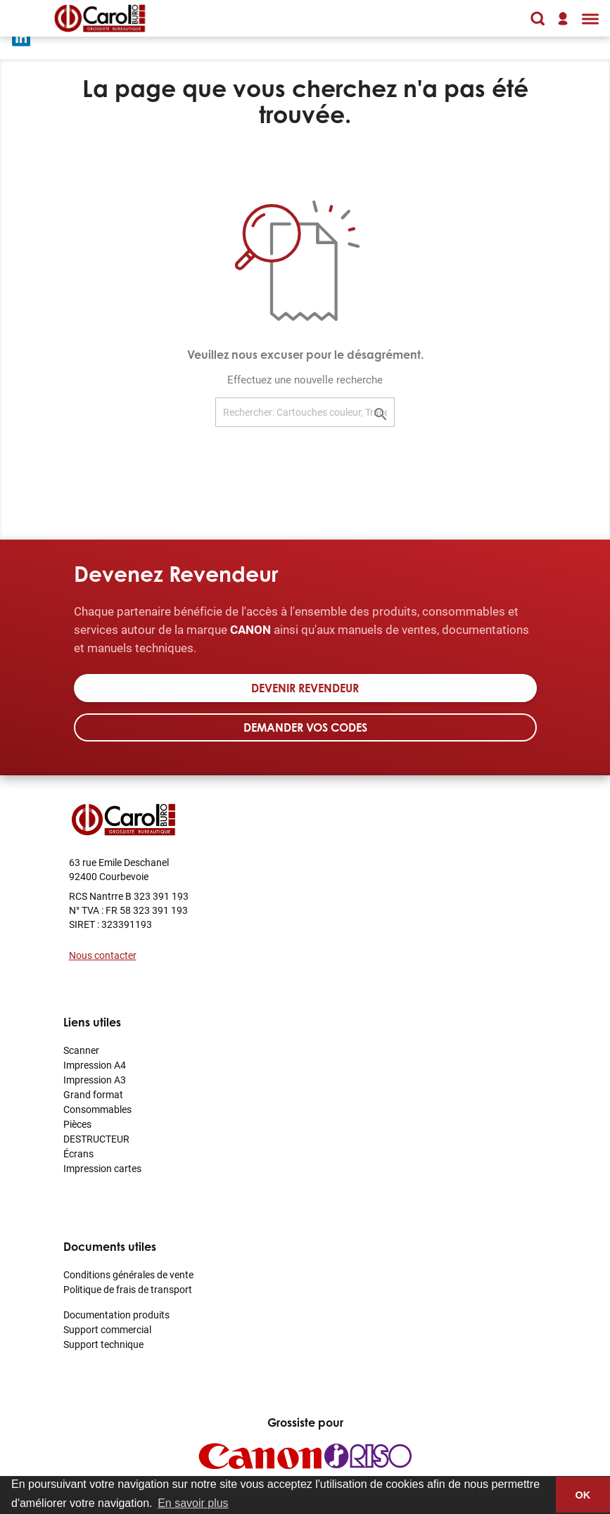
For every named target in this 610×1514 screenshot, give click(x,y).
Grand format (93, 1094)
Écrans (78, 1153)
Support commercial (107, 1329)
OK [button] (583, 1495)
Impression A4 (94, 1064)
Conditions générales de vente (128, 1274)
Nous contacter (102, 955)
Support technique (103, 1344)
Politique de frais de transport (127, 1289)
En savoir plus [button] (193, 1503)
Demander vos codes (305, 727)
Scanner (81, 1050)
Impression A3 (94, 1079)
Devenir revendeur (305, 688)
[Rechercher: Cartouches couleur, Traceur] (305, 412)
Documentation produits (116, 1314)
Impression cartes (102, 1168)
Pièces (77, 1124)
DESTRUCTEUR (96, 1138)
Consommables (97, 1109)
